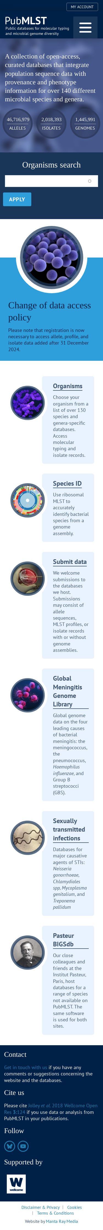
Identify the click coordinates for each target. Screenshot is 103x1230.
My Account (82, 6)
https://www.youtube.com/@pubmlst (23, 1146)
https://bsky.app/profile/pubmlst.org (9, 1146)
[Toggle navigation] (85, 27)
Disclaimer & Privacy (40, 1207)
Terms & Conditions (55, 1212)
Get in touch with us (25, 1067)
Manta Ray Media (62, 1221)
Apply (17, 199)
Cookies (74, 1207)
